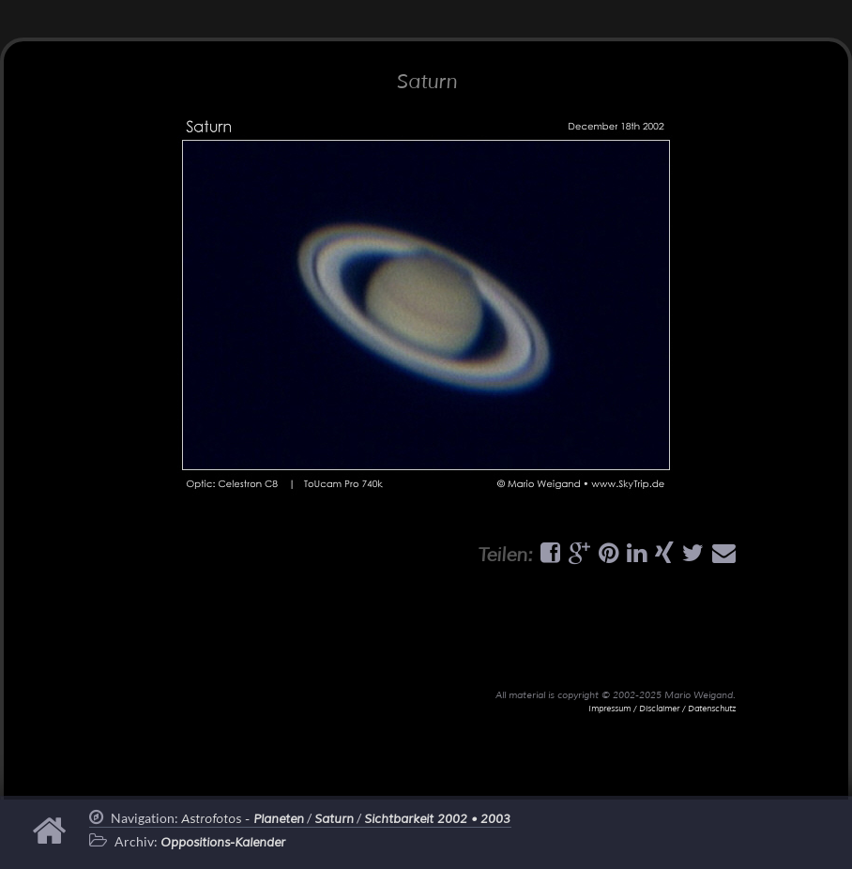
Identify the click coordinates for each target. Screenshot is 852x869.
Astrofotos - (242, 819)
